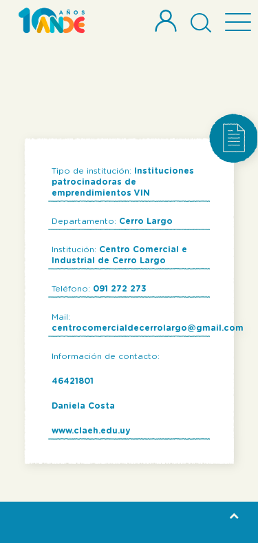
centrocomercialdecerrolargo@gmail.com (148, 328)
